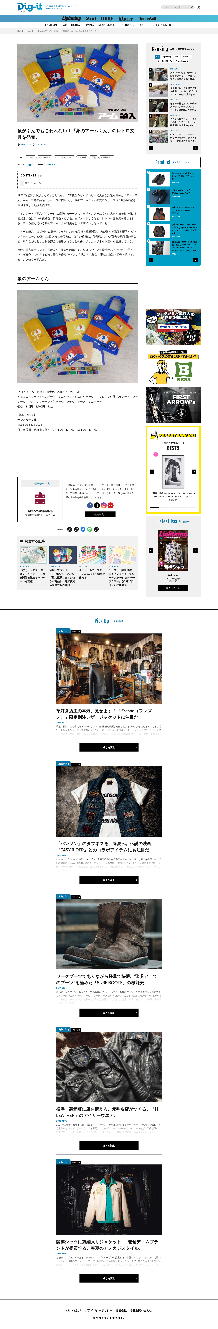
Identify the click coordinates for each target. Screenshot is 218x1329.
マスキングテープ (64, 157)
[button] (151, 148)
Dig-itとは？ (73, 1310)
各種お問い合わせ (141, 1310)
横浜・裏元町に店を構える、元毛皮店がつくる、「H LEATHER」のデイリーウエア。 (107, 1112)
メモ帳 (82, 157)
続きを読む (109, 747)
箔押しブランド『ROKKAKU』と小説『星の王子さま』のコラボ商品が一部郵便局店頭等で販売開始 (62, 578)
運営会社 (121, 1310)
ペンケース (45, 157)
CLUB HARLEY (165, 61)
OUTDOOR (127, 24)
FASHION (51, 24)
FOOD (142, 24)
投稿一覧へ (100, 514)
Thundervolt (181, 61)
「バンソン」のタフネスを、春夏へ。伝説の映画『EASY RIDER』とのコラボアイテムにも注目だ (103, 846)
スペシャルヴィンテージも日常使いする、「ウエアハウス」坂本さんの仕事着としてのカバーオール (183, 76)
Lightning (166, 56)
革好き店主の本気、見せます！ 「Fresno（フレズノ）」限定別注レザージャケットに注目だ (104, 714)
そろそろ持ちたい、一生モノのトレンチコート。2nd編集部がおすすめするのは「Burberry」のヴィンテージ (183, 122)
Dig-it (30, 31)
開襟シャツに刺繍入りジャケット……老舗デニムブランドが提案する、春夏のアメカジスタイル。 (107, 1245)
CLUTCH (186, 56)
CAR (64, 24)
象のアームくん (30, 183)
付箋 (94, 157)
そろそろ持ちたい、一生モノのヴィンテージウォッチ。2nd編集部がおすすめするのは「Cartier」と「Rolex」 (183, 106)
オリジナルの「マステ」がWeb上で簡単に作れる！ (92, 574)
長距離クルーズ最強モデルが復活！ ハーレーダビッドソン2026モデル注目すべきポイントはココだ (183, 91)
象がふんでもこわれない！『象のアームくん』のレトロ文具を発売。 (67, 31)
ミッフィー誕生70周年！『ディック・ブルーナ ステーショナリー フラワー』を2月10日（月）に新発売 (122, 578)
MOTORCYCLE (107, 24)
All (157, 56)
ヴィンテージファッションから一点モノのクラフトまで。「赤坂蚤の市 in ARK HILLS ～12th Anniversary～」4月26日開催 (183, 137)
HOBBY (75, 24)
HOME (20, 31)
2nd (176, 56)
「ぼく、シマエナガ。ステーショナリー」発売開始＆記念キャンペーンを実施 (32, 576)
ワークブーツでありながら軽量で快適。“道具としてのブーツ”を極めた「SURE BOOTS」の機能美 (106, 979)
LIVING (89, 24)
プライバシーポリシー (98, 1310)
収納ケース (107, 157)
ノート (31, 157)
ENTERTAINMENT (162, 24)
